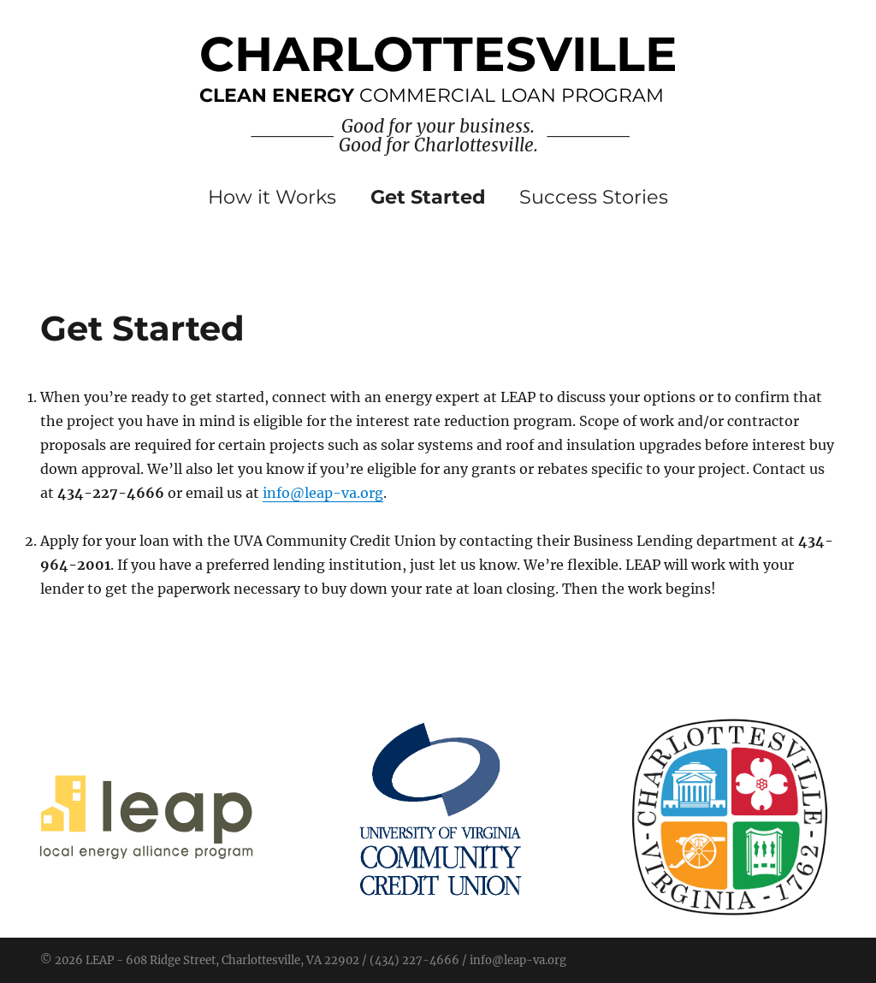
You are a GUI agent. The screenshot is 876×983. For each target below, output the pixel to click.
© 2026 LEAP (77, 960)
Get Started (428, 197)
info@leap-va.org (323, 492)
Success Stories (593, 197)
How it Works (272, 197)
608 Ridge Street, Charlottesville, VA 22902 (242, 960)
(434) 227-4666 (414, 960)
